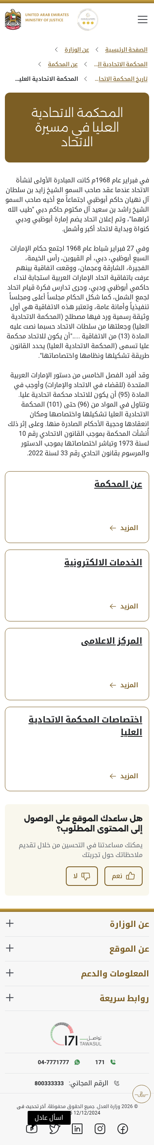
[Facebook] (122, 1128)
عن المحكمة (63, 64)
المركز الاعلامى (111, 641)
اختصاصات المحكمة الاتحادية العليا (85, 726)
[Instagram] (99, 1128)
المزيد (123, 528)
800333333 (49, 1083)
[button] (49, 1118)
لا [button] (82, 876)
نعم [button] (123, 876)
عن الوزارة (77, 49)
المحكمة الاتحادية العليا (119, 64)
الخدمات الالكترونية (103, 562)
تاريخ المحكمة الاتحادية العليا (119, 79)
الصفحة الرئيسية (126, 49)
